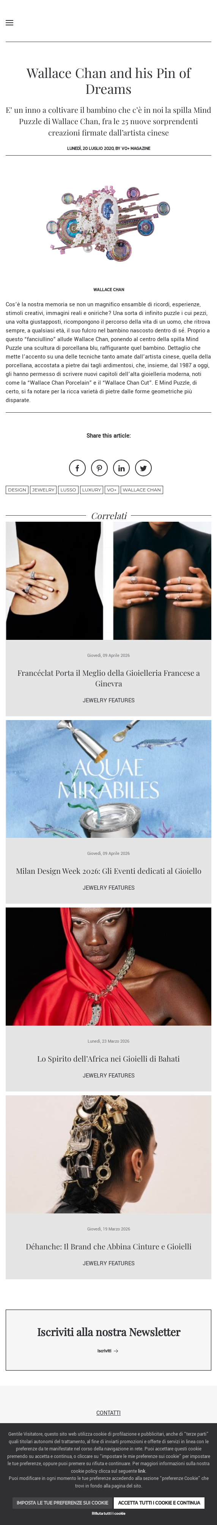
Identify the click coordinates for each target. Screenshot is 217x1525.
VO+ (111, 490)
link (141, 1471)
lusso (68, 490)
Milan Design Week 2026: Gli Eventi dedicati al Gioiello (108, 870)
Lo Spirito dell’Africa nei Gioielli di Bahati (108, 1058)
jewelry (43, 490)
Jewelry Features (109, 701)
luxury (91, 490)
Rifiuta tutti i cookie (108, 1513)
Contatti (108, 1413)
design (17, 490)
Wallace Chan (142, 490)
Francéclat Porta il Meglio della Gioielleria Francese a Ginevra (108, 677)
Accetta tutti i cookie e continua (159, 1502)
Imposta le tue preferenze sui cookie (62, 1502)
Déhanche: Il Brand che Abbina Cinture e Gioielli (109, 1246)
